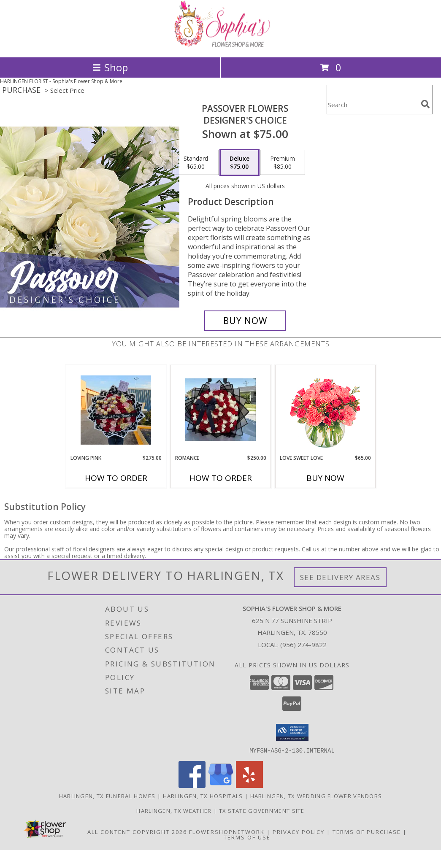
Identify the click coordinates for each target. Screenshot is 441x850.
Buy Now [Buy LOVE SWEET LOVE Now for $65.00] (325, 477)
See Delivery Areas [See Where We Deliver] (340, 577)
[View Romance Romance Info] (220, 409)
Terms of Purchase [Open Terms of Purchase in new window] (367, 831)
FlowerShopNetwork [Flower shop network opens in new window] (227, 831)
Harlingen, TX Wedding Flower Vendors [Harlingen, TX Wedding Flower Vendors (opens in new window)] (316, 795)
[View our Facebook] (192, 785)
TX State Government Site (262, 810)
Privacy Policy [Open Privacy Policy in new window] (299, 831)
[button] (292, 732)
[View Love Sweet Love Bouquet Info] (325, 410)
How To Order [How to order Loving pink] (116, 477)
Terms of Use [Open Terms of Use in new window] (247, 837)
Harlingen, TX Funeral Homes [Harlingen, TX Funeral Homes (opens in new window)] (107, 795)
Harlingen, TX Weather (173, 810)
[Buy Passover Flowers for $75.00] (245, 320)
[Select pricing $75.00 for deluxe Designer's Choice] (239, 162)
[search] (425, 104)
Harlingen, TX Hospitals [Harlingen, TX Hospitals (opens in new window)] (203, 795)
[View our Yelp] (249, 785)
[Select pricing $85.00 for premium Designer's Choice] (282, 162)
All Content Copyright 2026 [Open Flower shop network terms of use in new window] (137, 831)
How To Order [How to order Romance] (220, 477)
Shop (110, 67)
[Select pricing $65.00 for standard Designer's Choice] (196, 162)
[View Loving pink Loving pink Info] (116, 410)
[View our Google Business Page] (220, 785)
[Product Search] (372, 105)
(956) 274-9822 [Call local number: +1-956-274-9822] (303, 644)
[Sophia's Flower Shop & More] (220, 45)
